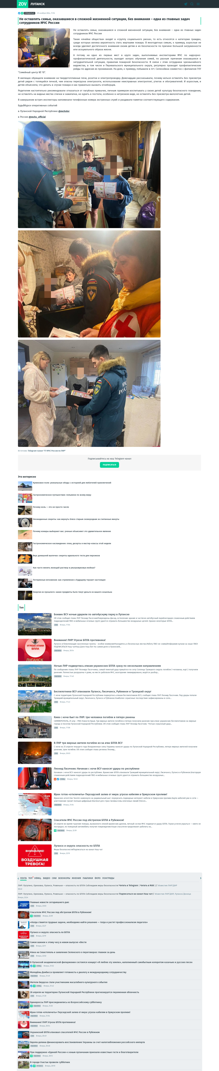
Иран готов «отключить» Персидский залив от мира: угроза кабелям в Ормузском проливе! (110, 794)
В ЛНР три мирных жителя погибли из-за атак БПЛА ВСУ (88, 743)
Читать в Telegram (128, 885)
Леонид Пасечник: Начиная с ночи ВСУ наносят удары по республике (96, 768)
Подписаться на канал (131, 893)
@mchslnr (64, 111)
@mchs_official (37, 116)
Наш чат (148, 893)
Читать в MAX (147, 885)
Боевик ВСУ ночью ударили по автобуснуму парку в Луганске (91, 614)
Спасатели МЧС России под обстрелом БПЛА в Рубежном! (89, 820)
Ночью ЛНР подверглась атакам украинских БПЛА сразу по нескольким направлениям (107, 665)
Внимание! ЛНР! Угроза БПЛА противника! (80, 640)
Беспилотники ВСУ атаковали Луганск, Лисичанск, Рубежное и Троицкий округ (102, 691)
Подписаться (109, 465)
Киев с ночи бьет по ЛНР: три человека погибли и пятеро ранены (94, 717)
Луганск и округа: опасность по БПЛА (77, 845)
